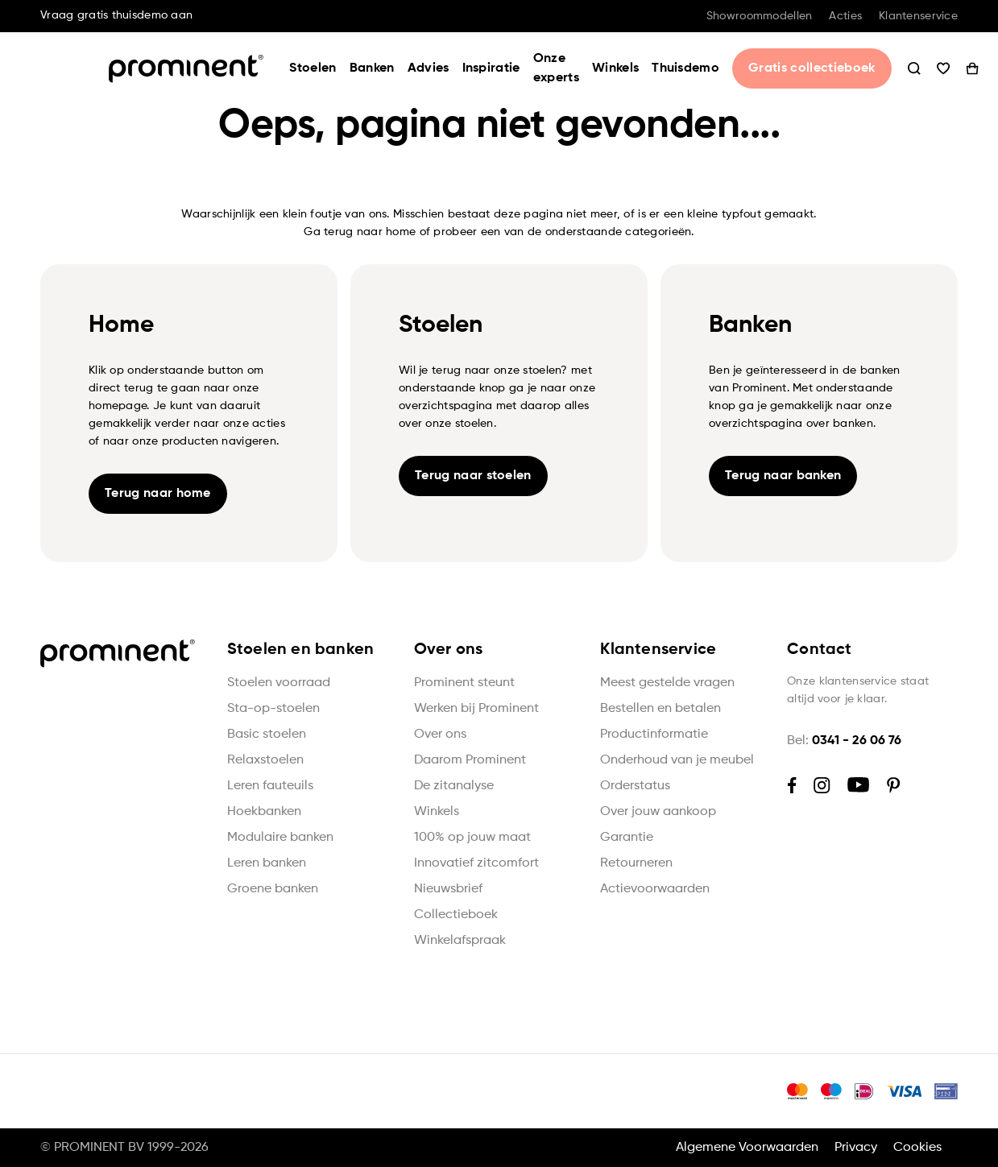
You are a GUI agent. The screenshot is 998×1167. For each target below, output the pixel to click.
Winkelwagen (948, 68)
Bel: (844, 741)
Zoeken (890, 68)
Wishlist (919, 68)
